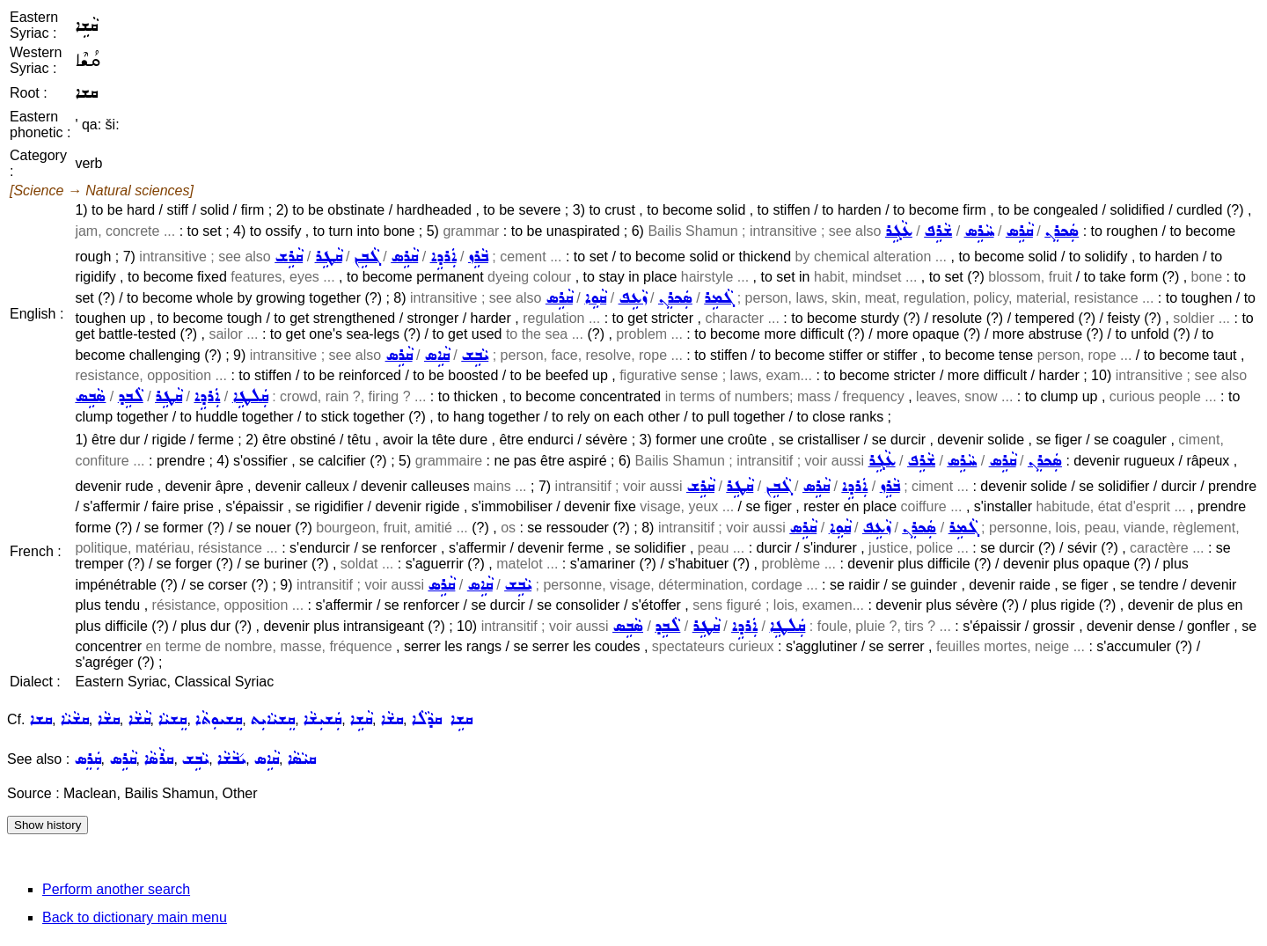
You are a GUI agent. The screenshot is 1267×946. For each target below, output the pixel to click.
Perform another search (116, 889)
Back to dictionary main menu (134, 917)
